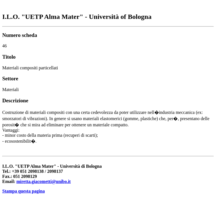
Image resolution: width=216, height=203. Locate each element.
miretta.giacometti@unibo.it (43, 181)
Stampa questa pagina (23, 191)
